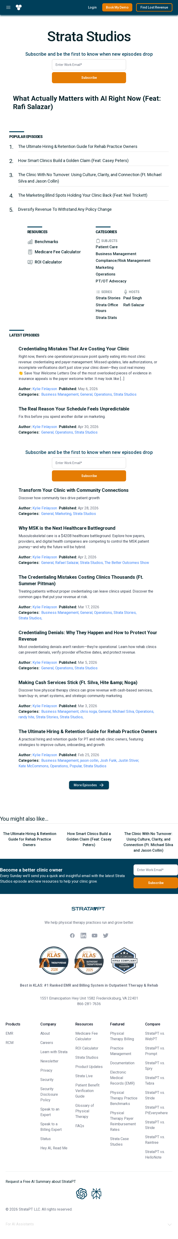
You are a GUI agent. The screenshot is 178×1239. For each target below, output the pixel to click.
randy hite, (27, 717)
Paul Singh (132, 298)
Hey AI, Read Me (53, 1148)
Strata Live (84, 1076)
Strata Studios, (92, 562)
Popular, (76, 766)
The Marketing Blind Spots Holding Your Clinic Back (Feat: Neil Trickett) (82, 195)
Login (92, 7)
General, (86, 394)
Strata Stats (106, 317)
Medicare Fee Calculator (58, 251)
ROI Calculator (48, 262)
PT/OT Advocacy (111, 281)
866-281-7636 (89, 1004)
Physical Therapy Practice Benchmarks (123, 1098)
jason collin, (89, 760)
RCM (9, 1042)
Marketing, (63, 513)
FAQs (79, 1126)
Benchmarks (46, 241)
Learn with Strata (53, 1052)
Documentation (122, 1063)
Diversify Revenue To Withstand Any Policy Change (65, 209)
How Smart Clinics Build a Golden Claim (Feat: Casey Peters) (73, 160)
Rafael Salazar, (67, 562)
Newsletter (49, 1061)
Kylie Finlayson (44, 389)
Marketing (105, 267)
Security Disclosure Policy (49, 1094)
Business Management (116, 253)
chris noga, (89, 711)
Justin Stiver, (128, 760)
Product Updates (89, 1067)
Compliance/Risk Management (123, 260)
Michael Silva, (123, 711)
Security (47, 1079)
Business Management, (60, 394)
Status (45, 1139)
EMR (9, 1033)
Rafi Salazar (133, 305)
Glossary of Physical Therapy (84, 1111)
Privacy (46, 1070)
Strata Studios (125, 394)
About (45, 1033)
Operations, (103, 394)
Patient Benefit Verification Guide (87, 1090)
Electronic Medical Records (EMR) (122, 1078)
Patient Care (107, 247)
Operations (105, 274)
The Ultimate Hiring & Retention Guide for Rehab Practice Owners (78, 146)
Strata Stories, (125, 612)
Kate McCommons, (34, 766)
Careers (46, 1042)
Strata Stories (108, 298)
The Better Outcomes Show (127, 562)
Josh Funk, (108, 760)
